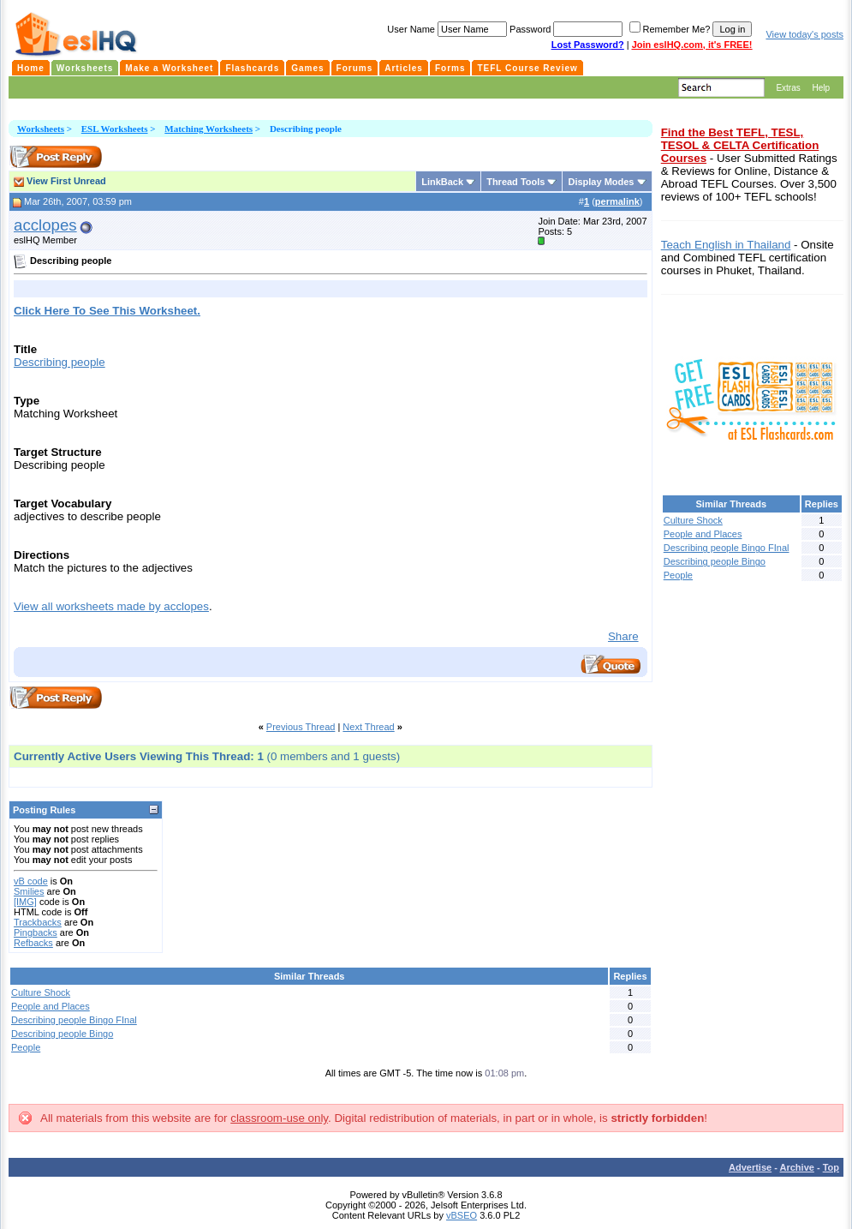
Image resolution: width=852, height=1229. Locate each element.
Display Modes (601, 182)
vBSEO (461, 1215)
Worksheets (40, 128)
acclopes (45, 225)
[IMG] (25, 901)
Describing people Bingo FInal (74, 1020)
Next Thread (368, 727)
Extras (788, 88)
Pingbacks (35, 932)
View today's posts (804, 34)
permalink (617, 201)
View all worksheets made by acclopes (111, 606)
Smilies (29, 891)
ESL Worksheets (114, 128)
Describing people (59, 362)
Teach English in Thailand (726, 244)
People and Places (50, 1006)
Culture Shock (40, 992)
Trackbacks (38, 922)
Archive (797, 1167)
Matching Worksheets (208, 128)
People (25, 1047)
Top (831, 1167)
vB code (31, 881)
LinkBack (442, 182)
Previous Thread (301, 727)
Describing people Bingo (62, 1033)
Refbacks (33, 943)
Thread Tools (515, 182)
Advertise (750, 1167)
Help (821, 88)
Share (623, 636)
